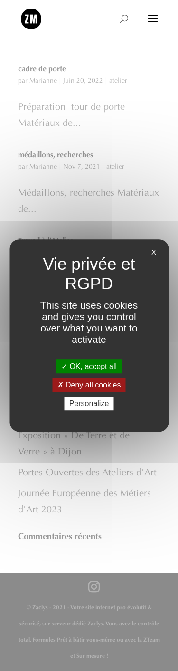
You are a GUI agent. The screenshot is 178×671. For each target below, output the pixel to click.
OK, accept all (89, 366)
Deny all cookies (89, 385)
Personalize (89, 403)
